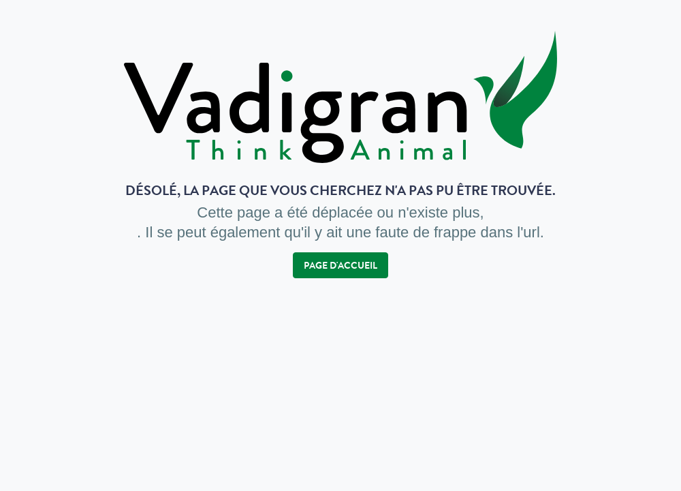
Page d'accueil (340, 265)
